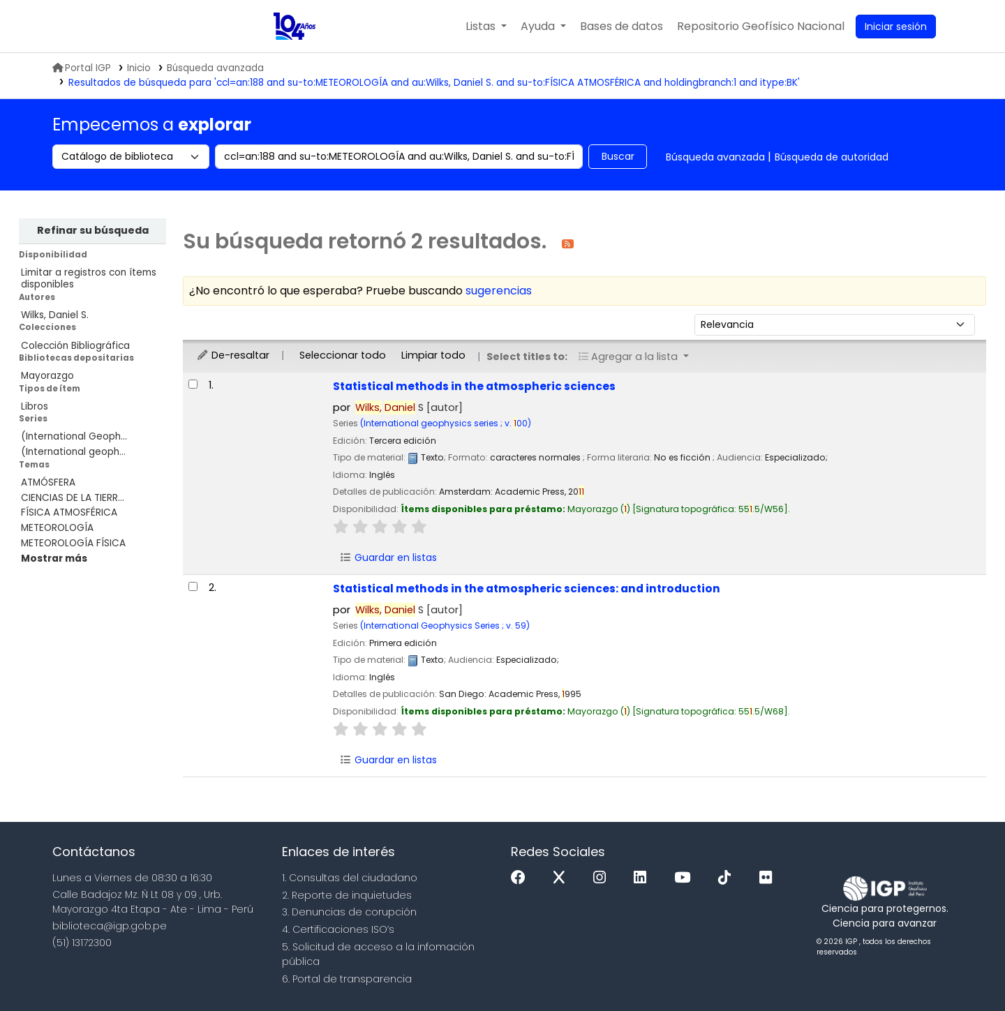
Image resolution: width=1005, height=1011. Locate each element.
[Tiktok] (728, 878)
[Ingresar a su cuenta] (895, 26)
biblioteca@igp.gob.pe (109, 926)
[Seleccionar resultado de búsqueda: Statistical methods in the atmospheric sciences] (193, 384)
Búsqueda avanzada (215, 68)
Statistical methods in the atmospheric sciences (474, 386)
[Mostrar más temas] (54, 558)
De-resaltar (232, 355)
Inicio (139, 68)
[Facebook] (522, 878)
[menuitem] (760, 26)
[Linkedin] (643, 878)
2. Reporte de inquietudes (347, 895)
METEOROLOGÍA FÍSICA (73, 543)
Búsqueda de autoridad (831, 157)
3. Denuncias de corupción (349, 912)
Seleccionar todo (342, 355)
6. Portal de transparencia (347, 979)
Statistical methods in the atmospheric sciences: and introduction (526, 588)
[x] (562, 878)
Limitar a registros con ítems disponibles (88, 278)
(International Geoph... (74, 436)
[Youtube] (685, 878)
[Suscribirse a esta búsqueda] (567, 243)
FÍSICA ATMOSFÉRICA (69, 512)
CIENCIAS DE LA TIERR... (72, 497)
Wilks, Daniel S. (55, 315)
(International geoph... (73, 451)
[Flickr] (769, 878)
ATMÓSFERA (48, 482)
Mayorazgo (47, 375)
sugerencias (499, 291)
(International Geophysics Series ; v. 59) (445, 625)
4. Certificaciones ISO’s (338, 929)
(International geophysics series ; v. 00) (445, 423)
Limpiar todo (433, 355)
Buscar (618, 156)
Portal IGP (81, 68)
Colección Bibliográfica (75, 345)
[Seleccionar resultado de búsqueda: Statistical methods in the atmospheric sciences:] (193, 586)
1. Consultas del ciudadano (349, 878)
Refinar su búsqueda (93, 230)
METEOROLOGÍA (57, 527)
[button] (486, 26)
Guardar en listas (388, 557)
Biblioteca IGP (226, 26)
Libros (34, 406)
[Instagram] (603, 878)
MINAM (121, 26)
